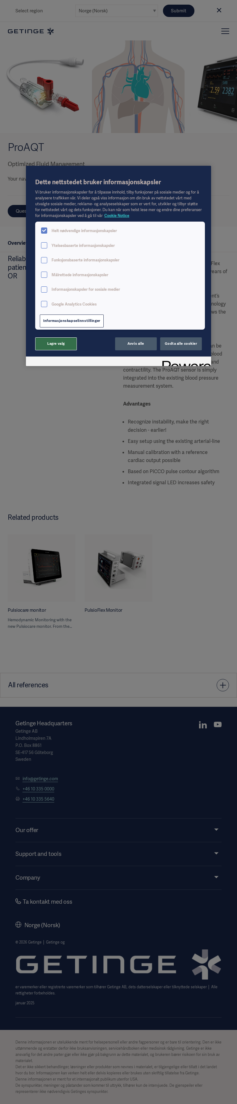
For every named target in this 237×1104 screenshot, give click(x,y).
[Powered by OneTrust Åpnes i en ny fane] (184, 362)
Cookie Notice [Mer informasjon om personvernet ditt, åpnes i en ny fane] (116, 215)
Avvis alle (135, 343)
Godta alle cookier (181, 343)
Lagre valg (56, 343)
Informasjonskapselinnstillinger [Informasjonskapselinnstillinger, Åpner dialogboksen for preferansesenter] (71, 321)
